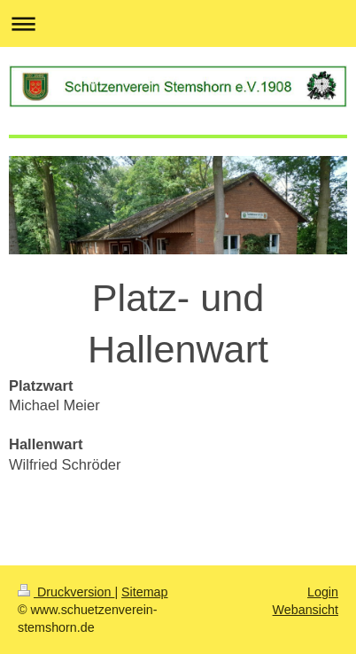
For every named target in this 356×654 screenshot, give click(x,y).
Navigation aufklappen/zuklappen (178, 23)
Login (322, 592)
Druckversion (66, 592)
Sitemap (144, 592)
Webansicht (305, 610)
